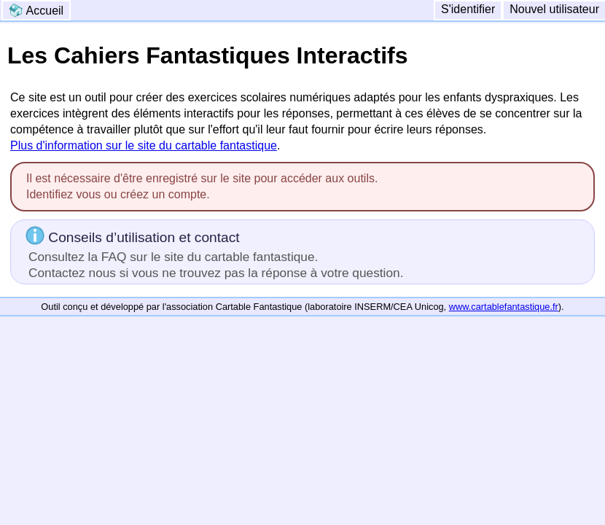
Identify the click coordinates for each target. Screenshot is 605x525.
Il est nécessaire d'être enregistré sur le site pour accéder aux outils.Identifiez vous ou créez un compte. (202, 186)
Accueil (36, 10)
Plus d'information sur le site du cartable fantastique (143, 145)
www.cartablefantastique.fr (503, 306)
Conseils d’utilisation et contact (214, 253)
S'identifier (468, 9)
